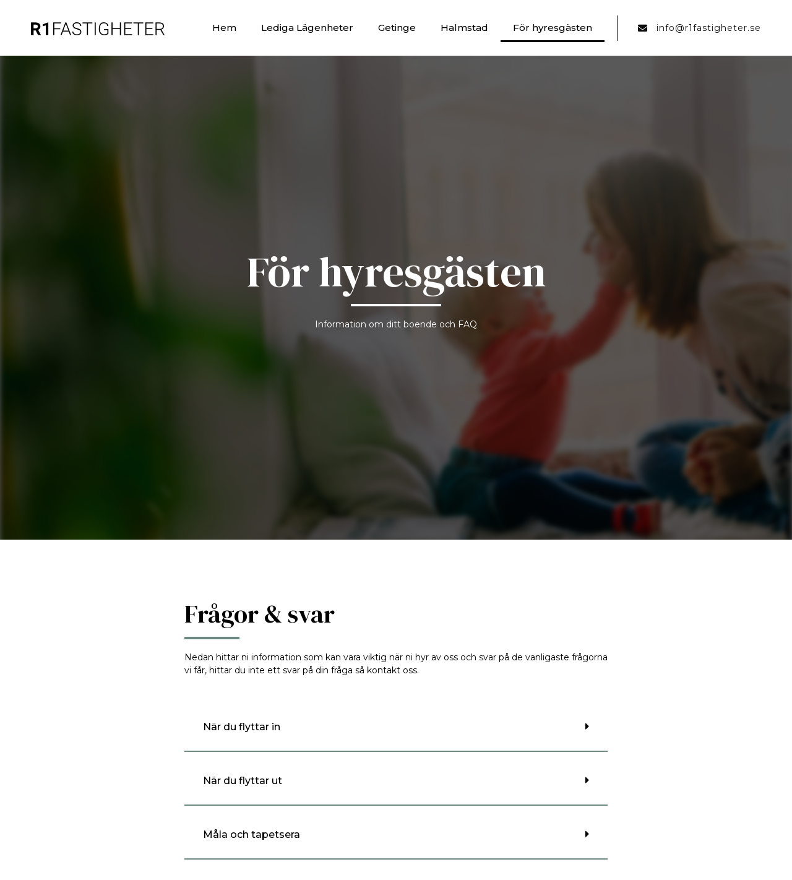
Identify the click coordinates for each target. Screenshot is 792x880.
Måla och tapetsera (251, 834)
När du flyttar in (241, 727)
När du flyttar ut (242, 781)
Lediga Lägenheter (307, 27)
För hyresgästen (552, 27)
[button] (396, 727)
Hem (224, 27)
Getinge (397, 27)
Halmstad (464, 27)
